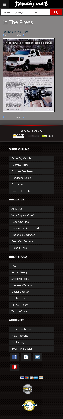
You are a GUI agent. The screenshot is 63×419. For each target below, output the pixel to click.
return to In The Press (15, 31)
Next (23, 35)
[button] (31, 12)
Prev (3, 35)
